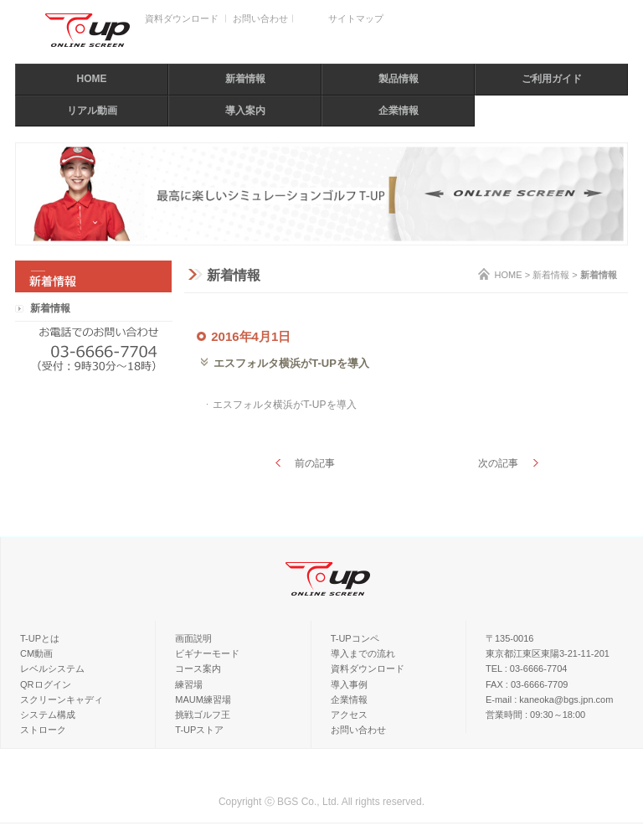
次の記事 (498, 463)
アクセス (349, 715)
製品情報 (398, 79)
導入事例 (349, 684)
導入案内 (245, 110)
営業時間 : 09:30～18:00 (535, 715)
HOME (92, 79)
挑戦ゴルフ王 (202, 715)
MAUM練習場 (203, 699)
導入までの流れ (363, 653)
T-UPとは (39, 638)
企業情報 (398, 110)
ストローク (43, 730)
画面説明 (193, 638)
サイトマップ (355, 18)
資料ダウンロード (182, 18)
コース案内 (198, 668)
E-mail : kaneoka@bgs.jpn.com (549, 699)
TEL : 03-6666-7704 (526, 668)
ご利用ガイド (552, 79)
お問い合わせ (260, 18)
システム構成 (47, 715)
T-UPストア (199, 730)
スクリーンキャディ (61, 699)
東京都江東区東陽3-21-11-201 (548, 653)
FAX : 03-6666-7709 (527, 684)
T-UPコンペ (355, 638)
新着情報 (245, 79)
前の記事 (315, 463)
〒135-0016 (510, 638)
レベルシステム (52, 668)
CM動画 (36, 653)
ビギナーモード (207, 653)
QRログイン (45, 684)
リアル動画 (92, 110)
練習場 (189, 684)
